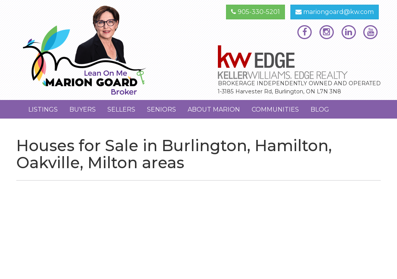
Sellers (121, 109)
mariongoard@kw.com (334, 12)
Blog (320, 109)
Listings (43, 109)
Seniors (161, 109)
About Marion (214, 109)
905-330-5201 (255, 12)
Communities (275, 109)
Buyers (82, 109)
